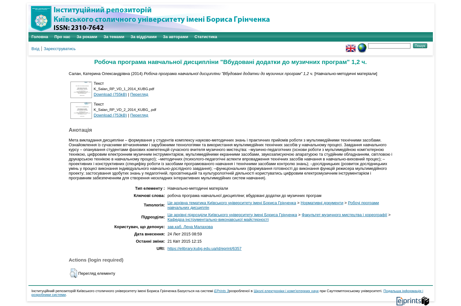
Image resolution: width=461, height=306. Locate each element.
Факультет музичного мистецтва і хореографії (344, 214)
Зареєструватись (60, 48)
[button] (73, 273)
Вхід (35, 48)
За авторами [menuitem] (175, 36)
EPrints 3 (221, 291)
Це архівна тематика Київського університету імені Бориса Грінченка (231, 202)
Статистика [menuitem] (206, 36)
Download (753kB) (110, 115)
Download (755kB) (110, 94)
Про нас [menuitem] (62, 36)
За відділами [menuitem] (143, 36)
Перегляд (139, 94)
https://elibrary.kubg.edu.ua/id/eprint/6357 (204, 248)
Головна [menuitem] (40, 36)
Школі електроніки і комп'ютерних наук (286, 291)
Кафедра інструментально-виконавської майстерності (218, 219)
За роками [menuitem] (86, 36)
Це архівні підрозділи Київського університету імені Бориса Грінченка (232, 214)
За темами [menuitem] (114, 36)
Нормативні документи (322, 202)
